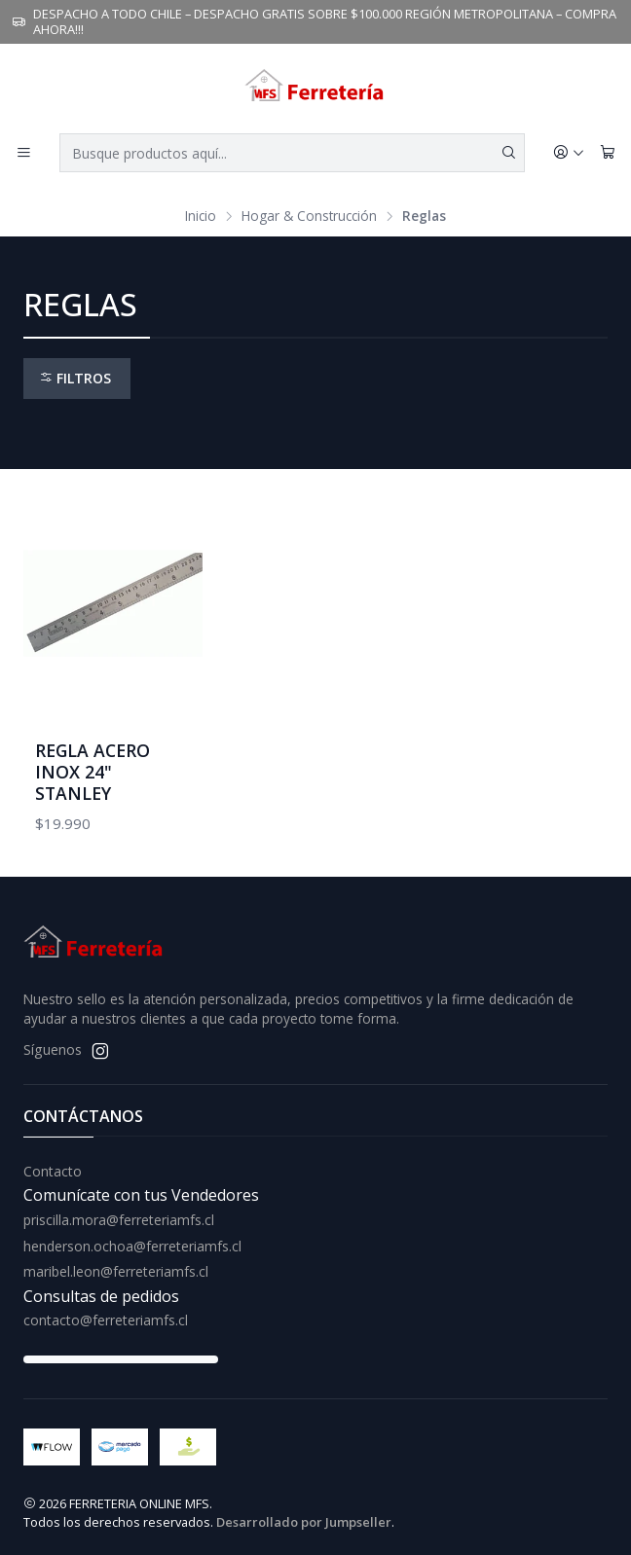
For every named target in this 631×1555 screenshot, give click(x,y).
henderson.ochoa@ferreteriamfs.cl (132, 1246)
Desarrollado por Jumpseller (303, 1522)
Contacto (52, 1171)
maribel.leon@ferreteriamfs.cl (115, 1271)
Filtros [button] (75, 378)
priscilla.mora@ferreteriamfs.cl (118, 1220)
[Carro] (607, 153)
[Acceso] (568, 153)
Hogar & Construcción (309, 216)
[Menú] (24, 153)
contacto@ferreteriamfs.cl (105, 1320)
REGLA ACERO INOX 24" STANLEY (92, 772)
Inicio (200, 216)
